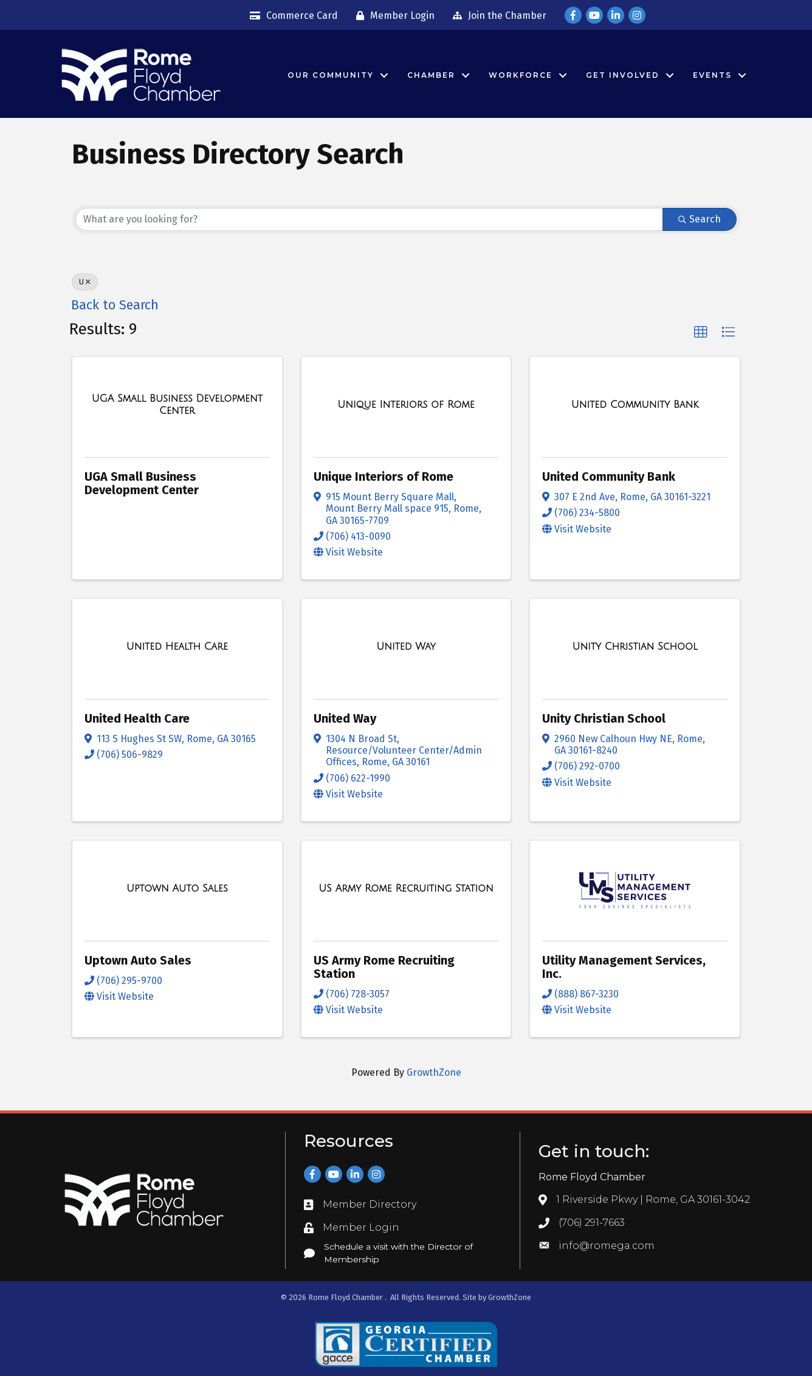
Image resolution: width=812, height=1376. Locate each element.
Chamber (431, 75)
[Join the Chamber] (496, 16)
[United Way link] (405, 647)
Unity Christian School (604, 718)
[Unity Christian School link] (634, 647)
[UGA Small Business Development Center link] (177, 404)
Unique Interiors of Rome (383, 476)
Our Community (330, 75)
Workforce (520, 75)
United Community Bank (608, 476)
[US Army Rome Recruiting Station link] (406, 888)
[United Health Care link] (177, 647)
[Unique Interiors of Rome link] (405, 405)
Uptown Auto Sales (137, 960)
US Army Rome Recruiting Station (384, 967)
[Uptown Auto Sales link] (177, 888)
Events (712, 75)
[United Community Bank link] (635, 405)
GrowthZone (434, 1072)
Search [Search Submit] (699, 219)
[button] (701, 332)
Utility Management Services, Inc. (624, 967)
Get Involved (622, 75)
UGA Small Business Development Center (141, 483)
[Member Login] (392, 16)
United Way (345, 718)
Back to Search (115, 305)
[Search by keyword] (369, 219)
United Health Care (137, 718)
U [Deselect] (85, 282)
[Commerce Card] (291, 16)
